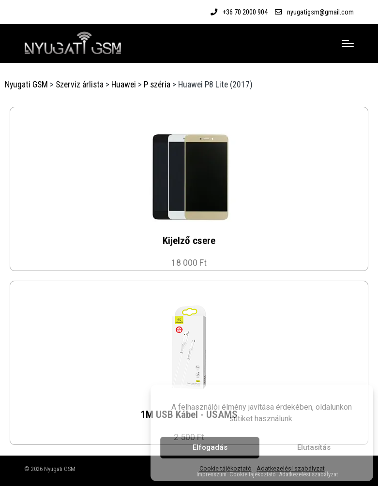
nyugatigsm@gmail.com (320, 12)
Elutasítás (314, 447)
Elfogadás (210, 447)
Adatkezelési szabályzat (291, 468)
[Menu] (348, 43)
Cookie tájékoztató (225, 468)
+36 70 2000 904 (245, 12)
